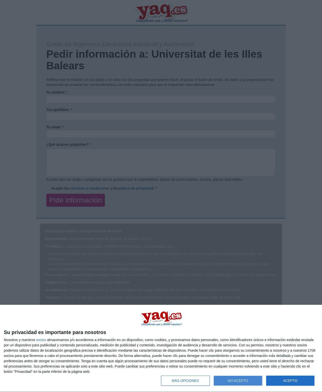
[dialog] (161, 348)
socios (41, 340)
